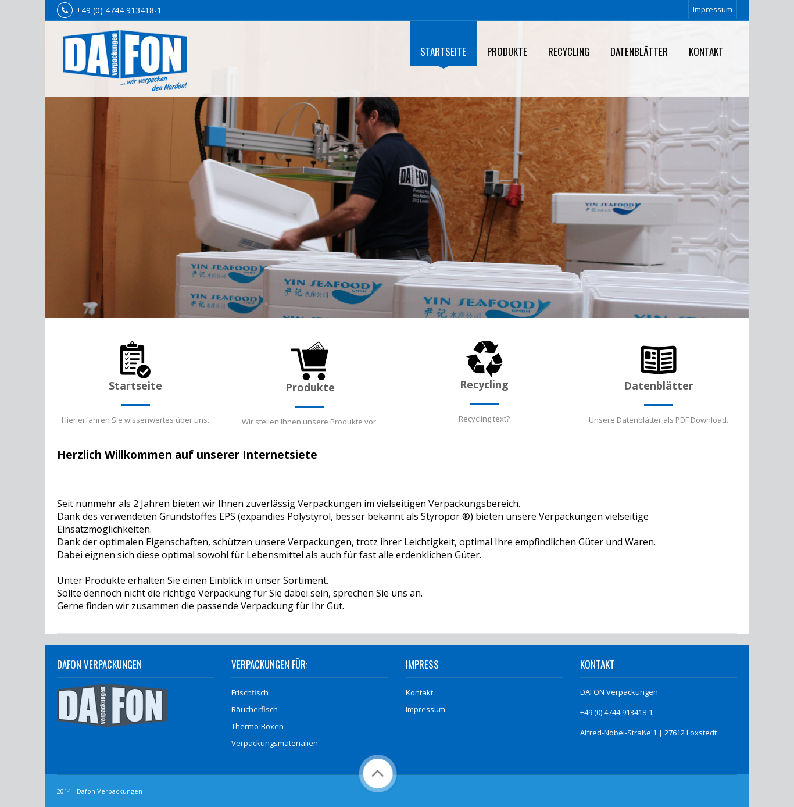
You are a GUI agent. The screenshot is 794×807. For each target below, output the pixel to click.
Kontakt (706, 51)
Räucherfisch (254, 709)
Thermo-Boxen (257, 726)
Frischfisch (250, 692)
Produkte (507, 51)
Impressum (712, 9)
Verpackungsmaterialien (274, 743)
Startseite (443, 51)
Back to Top (378, 773)
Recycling (568, 51)
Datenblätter (639, 51)
